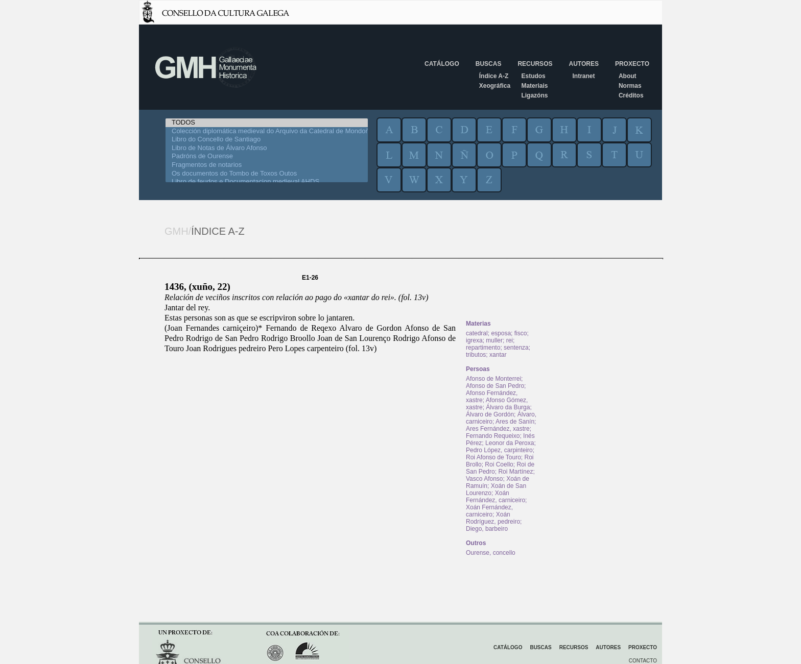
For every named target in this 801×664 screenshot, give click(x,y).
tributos (476, 354)
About (628, 76)
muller (494, 340)
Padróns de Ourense (267, 156)
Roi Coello (499, 464)
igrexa (474, 340)
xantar (497, 354)
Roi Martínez (515, 471)
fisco (520, 333)
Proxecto (632, 63)
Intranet (583, 76)
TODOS (267, 122)
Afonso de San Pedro (495, 385)
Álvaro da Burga (508, 407)
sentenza (516, 347)
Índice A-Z (494, 76)
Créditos (631, 95)
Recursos (534, 63)
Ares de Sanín (515, 421)
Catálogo (442, 63)
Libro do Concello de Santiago (267, 139)
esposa (501, 333)
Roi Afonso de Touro (493, 457)
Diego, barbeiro (487, 528)
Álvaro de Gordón (490, 414)
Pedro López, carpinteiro (499, 450)
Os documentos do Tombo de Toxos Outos (267, 173)
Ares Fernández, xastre (498, 428)
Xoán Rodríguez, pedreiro (493, 518)
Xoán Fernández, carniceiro (495, 496)
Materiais (534, 85)
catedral (477, 333)
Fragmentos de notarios (267, 165)
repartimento (483, 347)
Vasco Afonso (484, 478)
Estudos (533, 76)
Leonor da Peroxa (509, 443)
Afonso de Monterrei (493, 378)
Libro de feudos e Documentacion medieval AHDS (267, 182)
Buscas (489, 63)
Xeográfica (494, 85)
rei (509, 340)
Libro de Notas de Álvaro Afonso (267, 148)
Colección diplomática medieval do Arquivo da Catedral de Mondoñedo (267, 131)
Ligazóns (534, 95)
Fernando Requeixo (493, 435)
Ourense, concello (490, 552)
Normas (630, 85)
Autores (583, 63)
